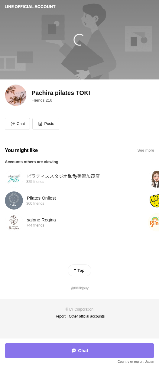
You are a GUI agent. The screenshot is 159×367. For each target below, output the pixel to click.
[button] (45, 124)
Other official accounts (87, 316)
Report (60, 316)
